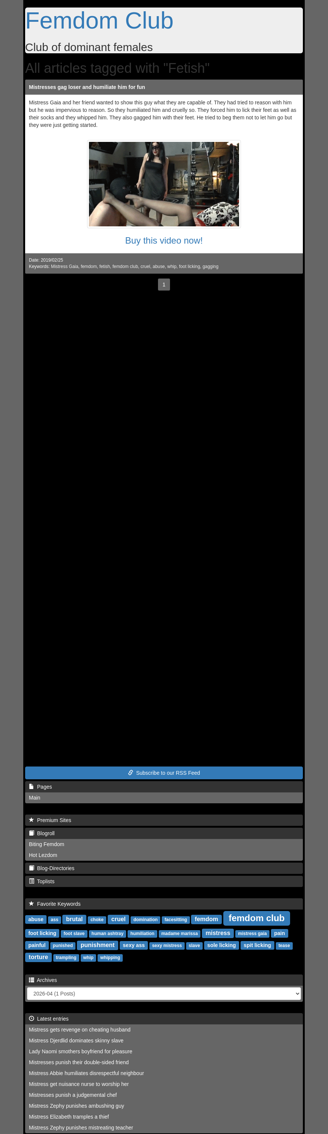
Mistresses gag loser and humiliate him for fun (87, 87)
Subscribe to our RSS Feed (164, 773)
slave (194, 945)
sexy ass (133, 945)
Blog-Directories (51, 868)
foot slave (74, 933)
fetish (104, 266)
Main (34, 798)
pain (279, 933)
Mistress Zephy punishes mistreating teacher (81, 1128)
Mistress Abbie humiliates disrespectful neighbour (86, 1073)
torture (38, 957)
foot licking (189, 266)
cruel (145, 266)
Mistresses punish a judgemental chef (73, 1095)
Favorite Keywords (55, 904)
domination (145, 919)
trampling (66, 957)
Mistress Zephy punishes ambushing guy (76, 1106)
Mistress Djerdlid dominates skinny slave (76, 1041)
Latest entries (49, 1019)
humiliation (142, 933)
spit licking (257, 945)
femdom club (125, 266)
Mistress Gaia (64, 266)
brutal (74, 919)
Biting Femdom (46, 844)
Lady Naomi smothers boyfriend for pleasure (80, 1051)
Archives (43, 980)
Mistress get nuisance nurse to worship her (79, 1084)
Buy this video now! (164, 240)
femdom (89, 266)
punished (63, 945)
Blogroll (41, 833)
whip (171, 266)
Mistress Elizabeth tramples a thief (69, 1117)
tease (284, 945)
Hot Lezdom (43, 855)
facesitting (175, 919)
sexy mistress (167, 945)
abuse (159, 266)
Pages (40, 787)
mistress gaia (252, 933)
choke (97, 919)
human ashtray (107, 933)
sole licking (221, 945)
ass (54, 919)
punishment (98, 945)
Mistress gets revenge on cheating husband (80, 1030)
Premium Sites (50, 820)
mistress (218, 933)
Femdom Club (99, 20)
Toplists (41, 881)
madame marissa (179, 933)
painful (36, 945)
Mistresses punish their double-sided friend (79, 1062)
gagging (210, 266)
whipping (110, 957)
